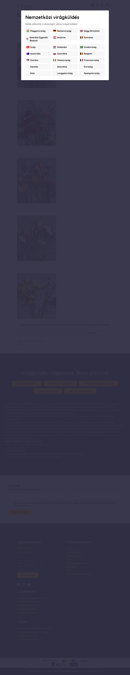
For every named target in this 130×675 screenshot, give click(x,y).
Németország (62, 31)
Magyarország (35, 31)
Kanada (32, 66)
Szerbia (32, 60)
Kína (30, 73)
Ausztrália (33, 53)
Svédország (88, 47)
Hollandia (60, 47)
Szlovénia (60, 66)
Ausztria (59, 37)
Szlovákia (60, 53)
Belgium (86, 53)
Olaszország (61, 60)
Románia (86, 37)
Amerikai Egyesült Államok (37, 39)
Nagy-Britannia (89, 31)
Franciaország (89, 60)
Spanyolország (89, 73)
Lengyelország (62, 73)
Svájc (31, 47)
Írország (86, 66)
